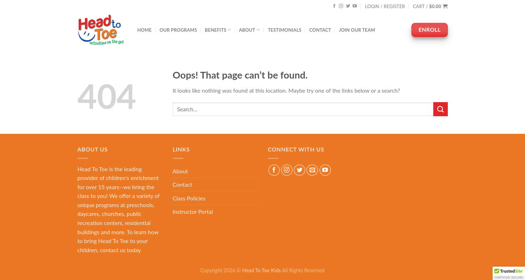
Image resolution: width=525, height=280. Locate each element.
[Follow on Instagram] (341, 6)
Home (145, 30)
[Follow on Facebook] (334, 6)
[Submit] (440, 109)
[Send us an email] (312, 170)
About (249, 29)
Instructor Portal (193, 211)
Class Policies (189, 198)
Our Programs (178, 30)
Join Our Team (357, 30)
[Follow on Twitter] (348, 6)
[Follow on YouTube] (355, 6)
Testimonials (284, 30)
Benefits (218, 29)
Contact (320, 30)
